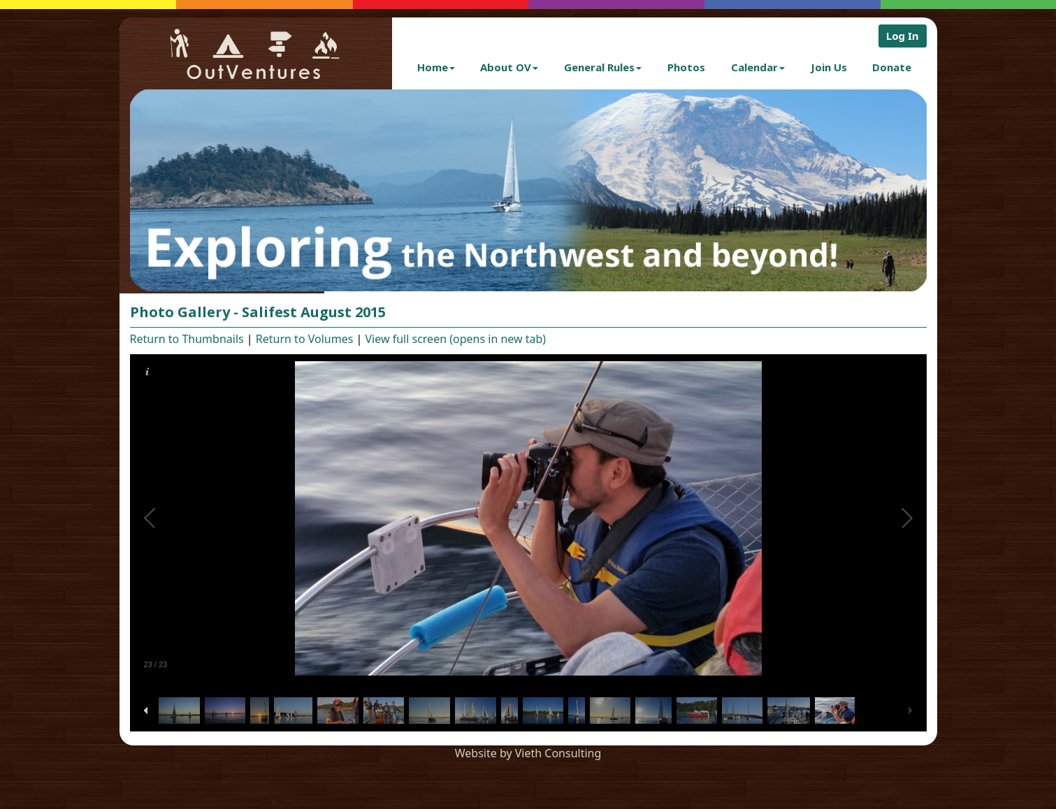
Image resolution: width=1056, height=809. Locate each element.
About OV (509, 67)
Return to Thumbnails (187, 339)
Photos (686, 67)
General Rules (603, 67)
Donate (891, 67)
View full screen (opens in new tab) (456, 339)
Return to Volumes (305, 339)
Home (436, 67)
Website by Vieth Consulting (528, 753)
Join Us (829, 67)
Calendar (758, 67)
